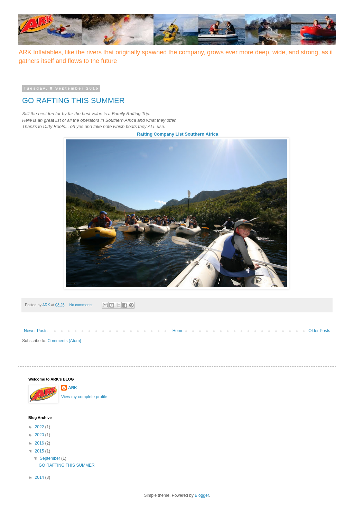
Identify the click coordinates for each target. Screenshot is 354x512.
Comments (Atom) (64, 340)
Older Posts (319, 330)
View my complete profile (84, 396)
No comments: (81, 305)
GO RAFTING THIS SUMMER (73, 100)
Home (178, 330)
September (50, 458)
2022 (40, 426)
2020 (40, 434)
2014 (40, 477)
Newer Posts (35, 330)
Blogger (202, 495)
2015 (40, 451)
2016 (40, 443)
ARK (72, 387)
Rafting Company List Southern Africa (177, 134)
